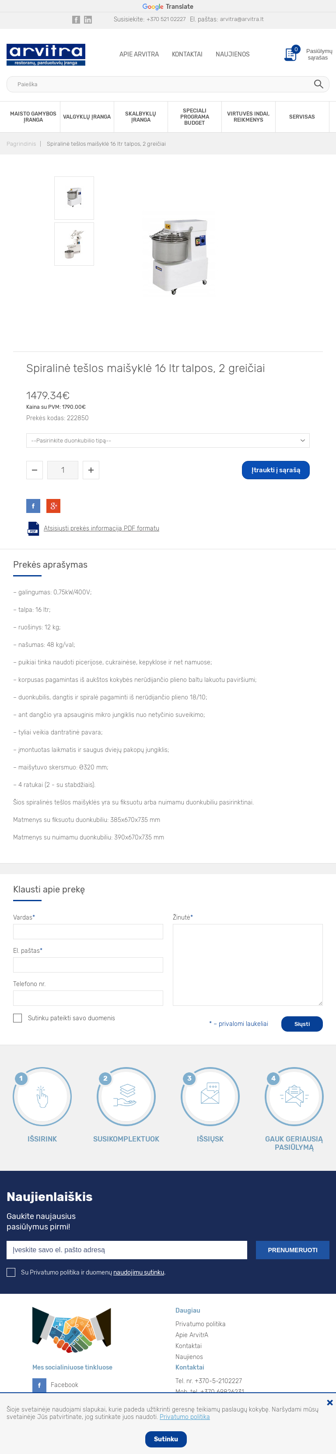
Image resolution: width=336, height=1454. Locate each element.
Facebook (64, 1385)
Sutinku (166, 1439)
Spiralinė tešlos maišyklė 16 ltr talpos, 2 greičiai (106, 144)
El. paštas (27, 951)
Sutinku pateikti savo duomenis (64, 1018)
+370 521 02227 (166, 19)
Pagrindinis (21, 144)
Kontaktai (187, 54)
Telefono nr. (29, 984)
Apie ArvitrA (139, 54)
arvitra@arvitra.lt (242, 19)
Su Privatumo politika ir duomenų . (86, 1272)
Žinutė (183, 917)
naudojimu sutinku (138, 1272)
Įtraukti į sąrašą (276, 470)
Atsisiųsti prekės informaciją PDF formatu (101, 528)
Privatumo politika (200, 1324)
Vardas (24, 917)
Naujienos (233, 54)
